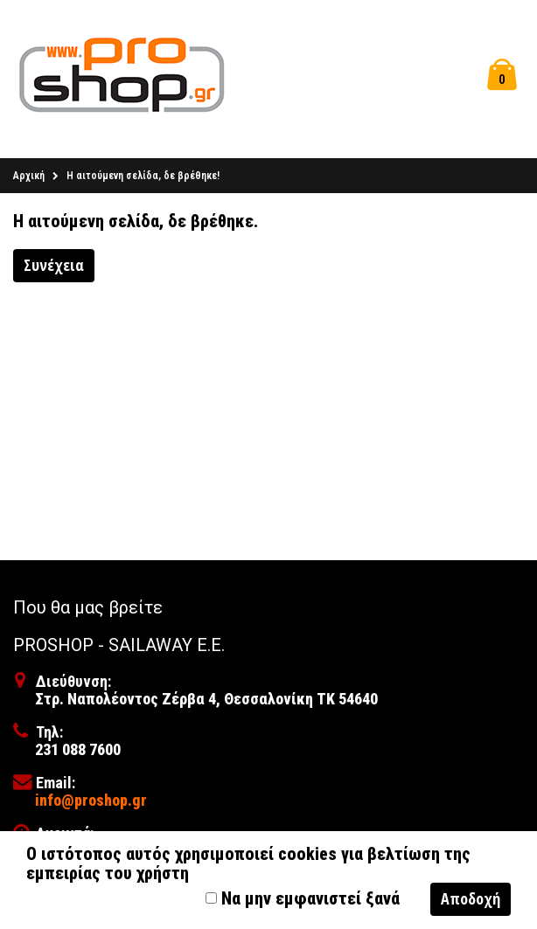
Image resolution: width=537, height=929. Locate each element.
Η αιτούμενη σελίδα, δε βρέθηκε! (143, 176)
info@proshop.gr (91, 800)
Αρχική (29, 176)
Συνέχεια (54, 264)
